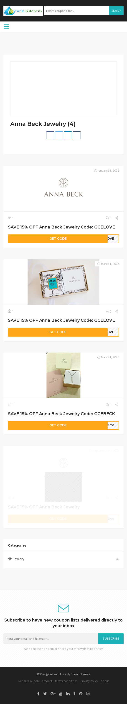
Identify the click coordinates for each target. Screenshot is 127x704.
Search (116, 10)
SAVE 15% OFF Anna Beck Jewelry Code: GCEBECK (61, 413)
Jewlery (19, 559)
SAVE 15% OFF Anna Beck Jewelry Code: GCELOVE (61, 227)
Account (47, 681)
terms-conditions (66, 681)
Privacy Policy (89, 681)
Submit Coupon (28, 681)
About (105, 681)
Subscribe (111, 638)
